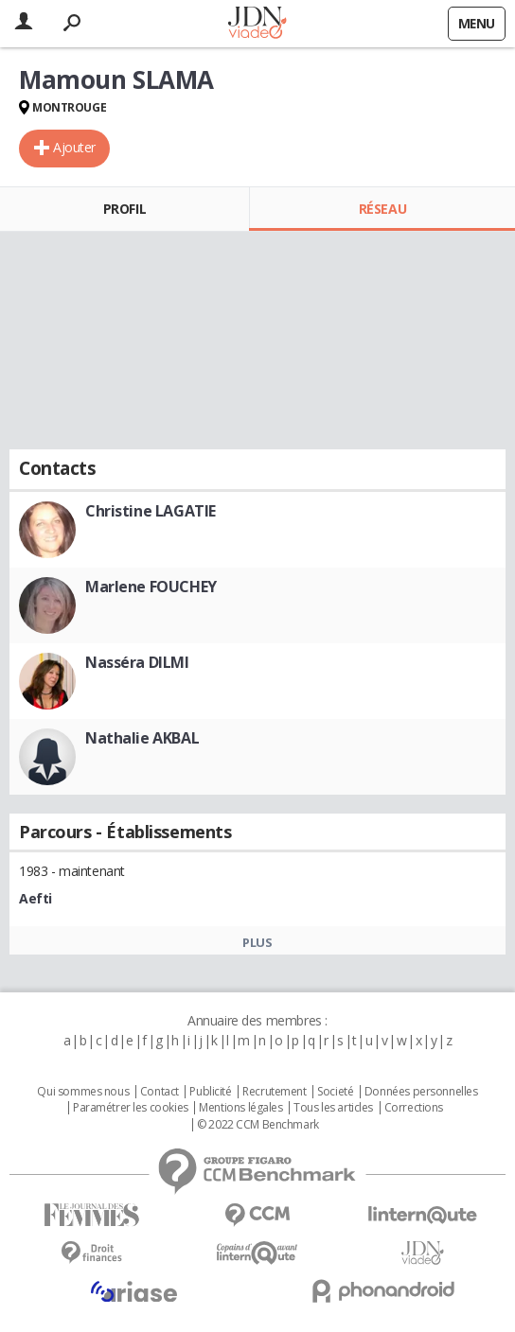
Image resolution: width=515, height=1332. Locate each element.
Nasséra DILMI (137, 662)
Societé (335, 1091)
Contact (159, 1091)
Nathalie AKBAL (142, 737)
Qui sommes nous (83, 1091)
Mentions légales (240, 1107)
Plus (257, 942)
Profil (124, 209)
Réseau (382, 209)
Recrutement (274, 1091)
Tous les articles (333, 1107)
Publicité (210, 1091)
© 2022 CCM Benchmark (258, 1124)
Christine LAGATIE (150, 510)
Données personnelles (421, 1091)
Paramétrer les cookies (130, 1107)
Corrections (413, 1107)
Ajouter (74, 147)
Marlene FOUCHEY (151, 586)
